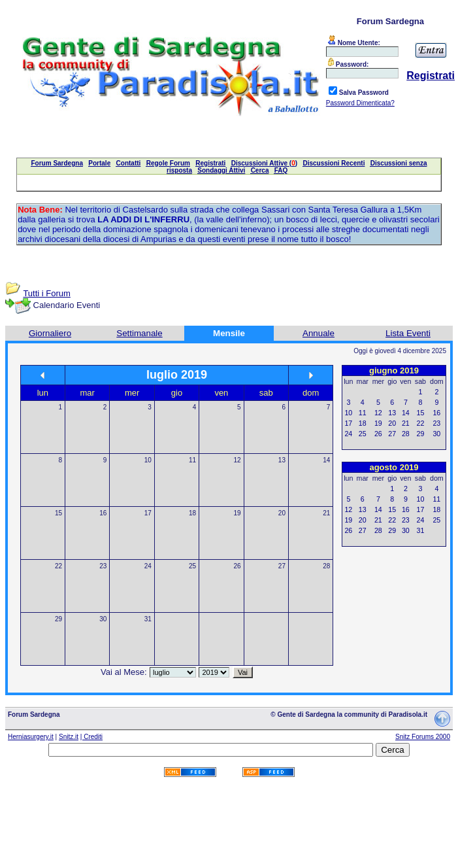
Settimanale (139, 333)
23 (102, 566)
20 (282, 513)
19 (236, 513)
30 (102, 619)
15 (58, 513)
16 (102, 513)
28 (326, 566)
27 (282, 566)
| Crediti (91, 736)
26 (236, 566)
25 (192, 566)
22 (58, 566)
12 (236, 460)
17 (148, 513)
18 (192, 513)
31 (148, 619)
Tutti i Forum (46, 293)
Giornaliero (50, 333)
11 (192, 460)
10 (148, 460)
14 (326, 460)
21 (326, 513)
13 (282, 460)
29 (58, 619)
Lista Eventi (408, 333)
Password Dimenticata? (360, 103)
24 (148, 566)
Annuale (319, 333)
